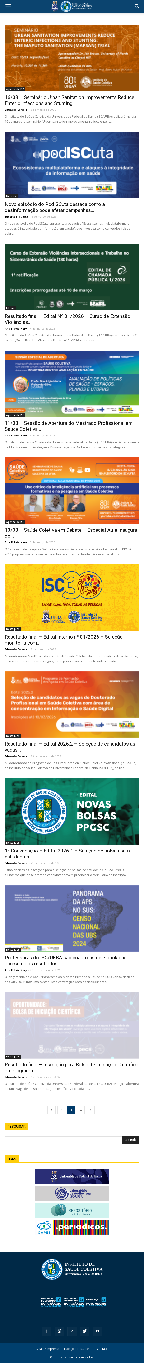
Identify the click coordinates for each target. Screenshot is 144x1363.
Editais (10, 308)
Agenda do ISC (15, 89)
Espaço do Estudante (78, 1349)
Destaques (12, 629)
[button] (137, 6)
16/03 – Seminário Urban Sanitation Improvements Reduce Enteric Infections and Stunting (69, 100)
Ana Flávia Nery (16, 328)
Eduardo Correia (16, 109)
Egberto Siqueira (16, 216)
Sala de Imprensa (48, 1349)
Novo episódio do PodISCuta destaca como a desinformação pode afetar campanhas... (55, 207)
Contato (102, 1349)
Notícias (11, 196)
